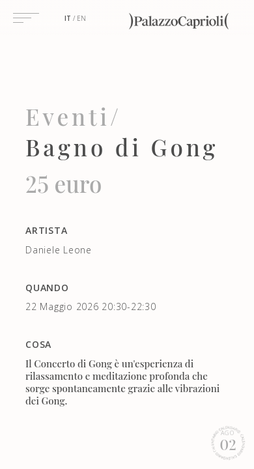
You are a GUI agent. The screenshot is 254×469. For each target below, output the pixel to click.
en (81, 18)
